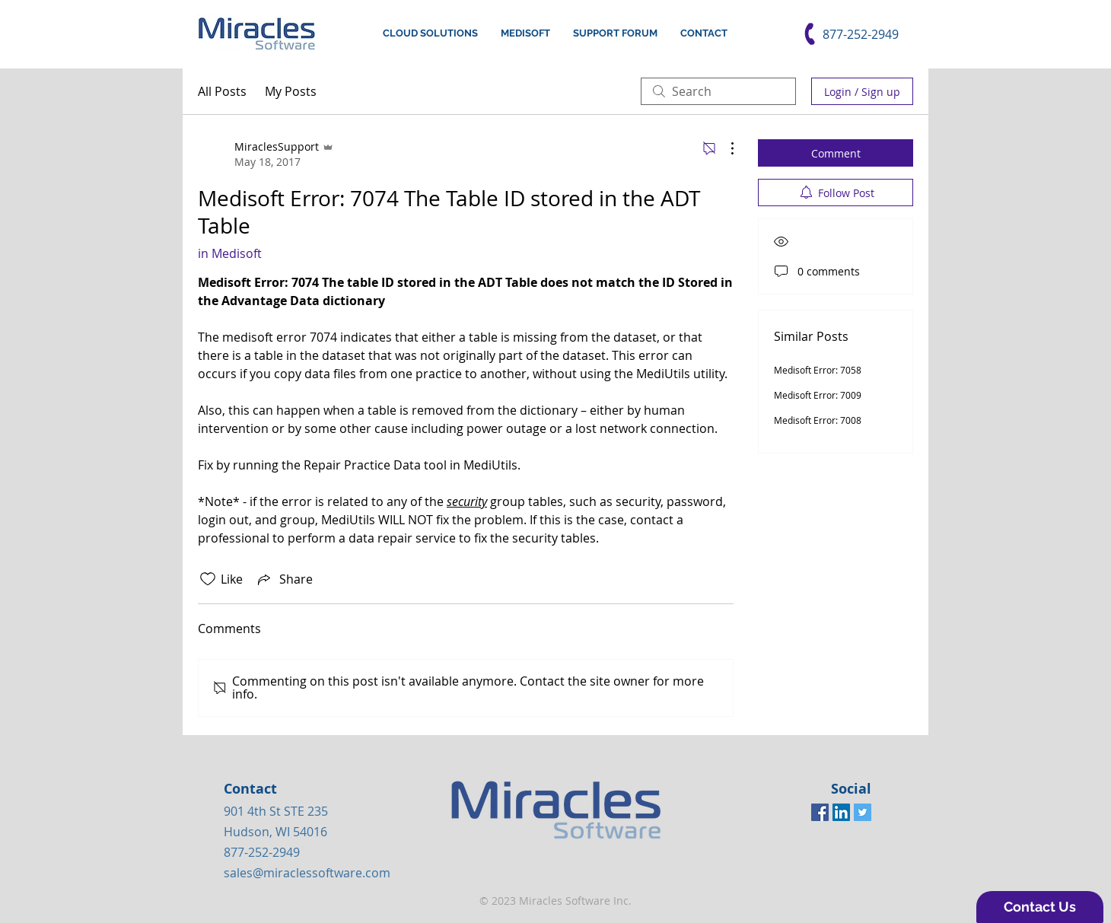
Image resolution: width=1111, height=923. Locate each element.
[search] (718, 91)
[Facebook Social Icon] (820, 812)
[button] (1039, 907)
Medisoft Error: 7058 (817, 370)
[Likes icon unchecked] (208, 579)
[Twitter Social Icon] (862, 812)
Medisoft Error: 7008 (817, 420)
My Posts (291, 91)
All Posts (222, 91)
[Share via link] (284, 579)
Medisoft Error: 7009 (817, 395)
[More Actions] (724, 148)
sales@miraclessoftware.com (307, 872)
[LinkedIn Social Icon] (841, 812)
